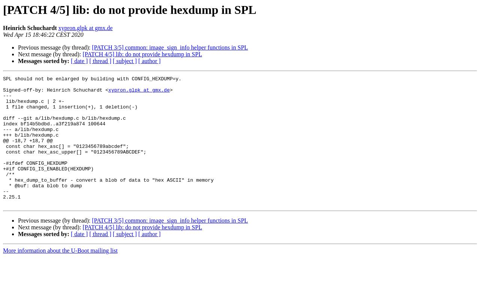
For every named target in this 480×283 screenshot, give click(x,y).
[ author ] (149, 61)
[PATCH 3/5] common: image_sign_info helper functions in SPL (170, 47)
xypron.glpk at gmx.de (85, 28)
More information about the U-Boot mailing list (60, 276)
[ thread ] (100, 61)
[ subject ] (125, 61)
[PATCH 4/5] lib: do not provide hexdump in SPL (142, 54)
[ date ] (79, 61)
